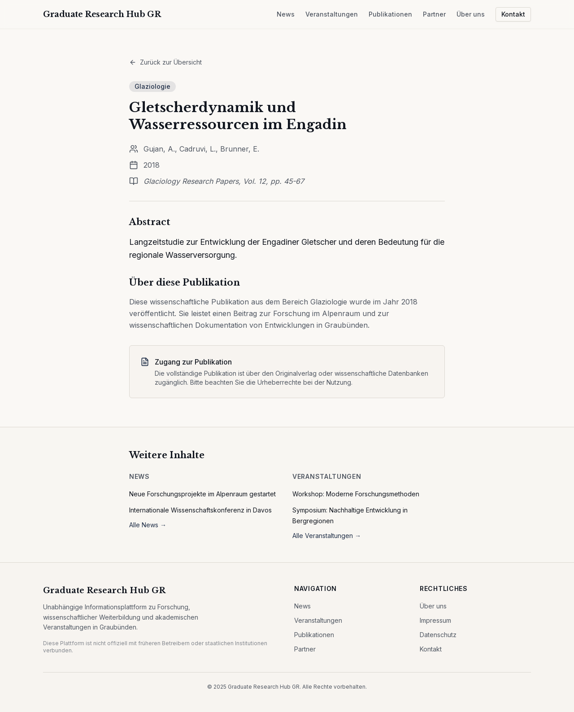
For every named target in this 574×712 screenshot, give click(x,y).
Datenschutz (438, 634)
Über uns (471, 14)
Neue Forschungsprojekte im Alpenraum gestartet (202, 494)
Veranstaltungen (331, 14)
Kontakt (513, 14)
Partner (434, 14)
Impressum (435, 620)
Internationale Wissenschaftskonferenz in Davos (200, 510)
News (286, 14)
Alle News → (147, 525)
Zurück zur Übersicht (165, 62)
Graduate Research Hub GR (104, 590)
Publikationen (390, 14)
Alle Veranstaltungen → (326, 535)
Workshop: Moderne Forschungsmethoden (355, 494)
